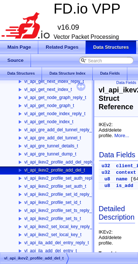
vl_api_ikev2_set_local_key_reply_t (58, 226)
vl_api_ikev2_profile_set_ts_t (52, 218)
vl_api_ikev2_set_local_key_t (52, 234)
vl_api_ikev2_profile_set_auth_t (55, 186)
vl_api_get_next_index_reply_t (54, 81)
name (121, 179)
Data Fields (126, 82)
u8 (107, 179)
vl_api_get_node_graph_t (49, 105)
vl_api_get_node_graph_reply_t (55, 97)
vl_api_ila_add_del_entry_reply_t (56, 242)
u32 (106, 166)
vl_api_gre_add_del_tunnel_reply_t (58, 129)
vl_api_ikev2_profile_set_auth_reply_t (61, 178)
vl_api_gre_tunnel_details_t (51, 145)
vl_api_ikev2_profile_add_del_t (54, 170)
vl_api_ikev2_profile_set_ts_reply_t (58, 210)
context (126, 172)
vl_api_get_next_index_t (48, 89)
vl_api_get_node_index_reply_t (54, 113)
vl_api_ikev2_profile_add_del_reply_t (60, 162)
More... (121, 135)
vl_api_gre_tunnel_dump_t (50, 154)
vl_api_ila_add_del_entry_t (50, 250)
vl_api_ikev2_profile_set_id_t (52, 202)
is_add (124, 185)
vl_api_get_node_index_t (48, 121)
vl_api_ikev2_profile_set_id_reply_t (58, 194)
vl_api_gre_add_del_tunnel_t (52, 137)
